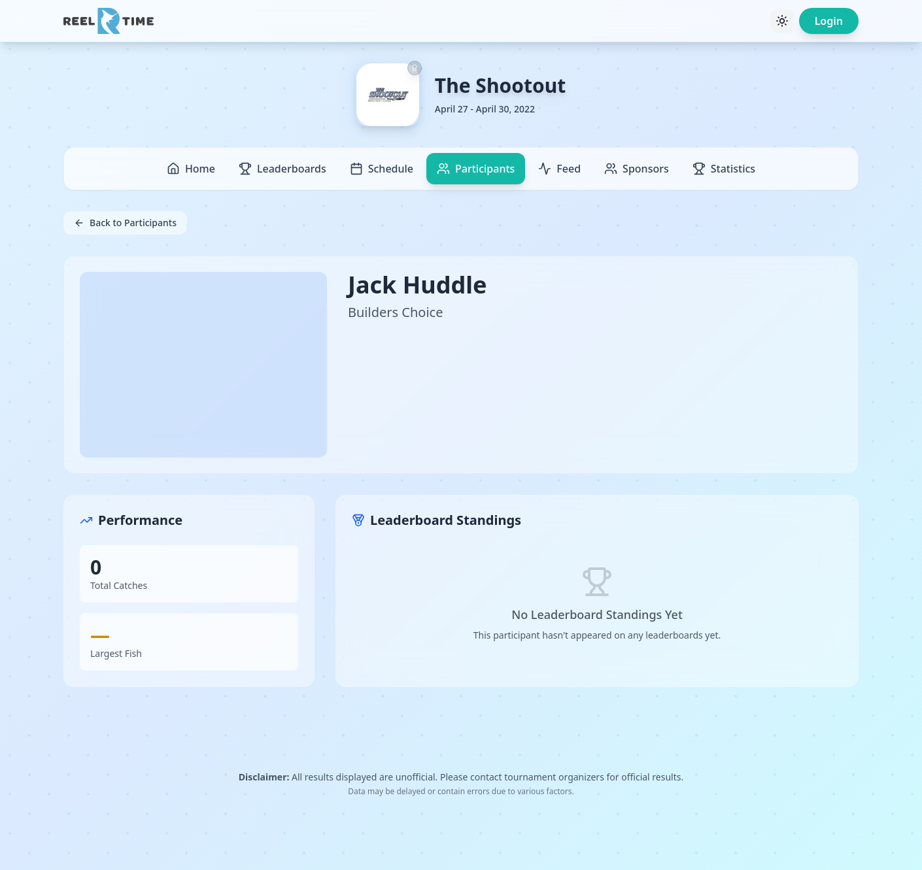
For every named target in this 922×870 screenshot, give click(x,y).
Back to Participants (125, 222)
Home (191, 168)
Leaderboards (282, 168)
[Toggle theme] (782, 21)
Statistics (723, 168)
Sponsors (636, 168)
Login (829, 21)
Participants (476, 168)
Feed (559, 168)
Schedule (381, 168)
